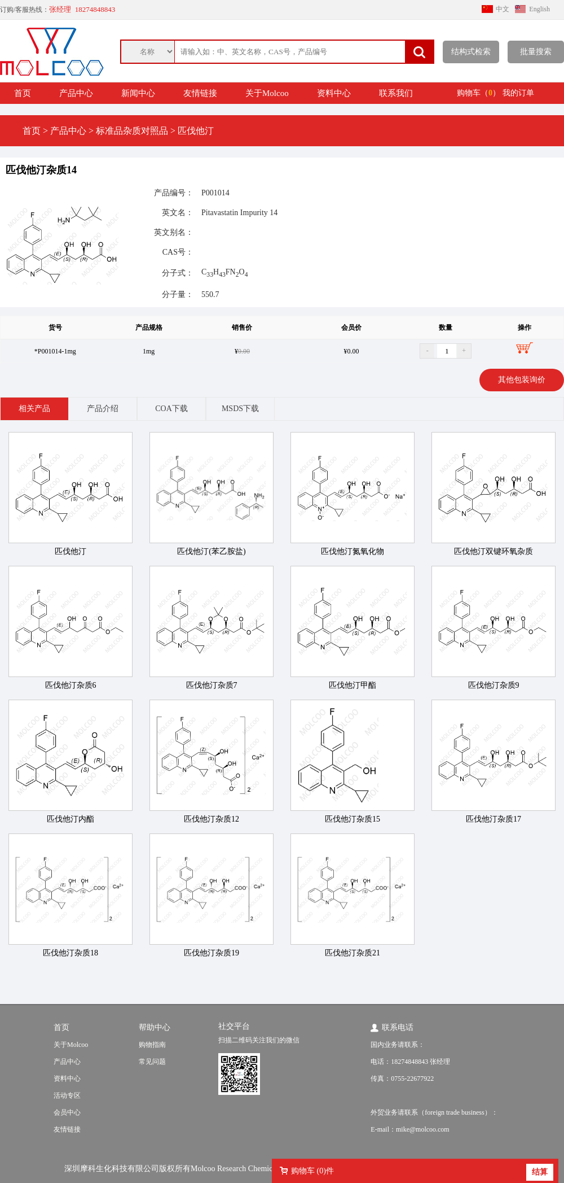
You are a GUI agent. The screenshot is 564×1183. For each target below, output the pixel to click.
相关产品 (34, 408)
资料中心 (334, 93)
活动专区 (67, 1095)
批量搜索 (536, 51)
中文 (502, 9)
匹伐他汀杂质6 (70, 685)
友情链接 (200, 93)
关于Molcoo (267, 93)
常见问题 (152, 1062)
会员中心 (67, 1112)
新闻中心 (138, 93)
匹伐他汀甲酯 (352, 685)
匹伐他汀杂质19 (211, 953)
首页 (22, 93)
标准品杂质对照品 (132, 131)
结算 (540, 1172)
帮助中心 (154, 1027)
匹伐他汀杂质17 (493, 819)
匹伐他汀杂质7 (211, 685)
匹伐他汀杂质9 (493, 685)
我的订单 (518, 93)
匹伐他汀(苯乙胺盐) (211, 551)
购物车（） (478, 93)
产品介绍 (102, 408)
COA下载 (171, 408)
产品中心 (76, 93)
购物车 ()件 (312, 1171)
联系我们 (396, 93)
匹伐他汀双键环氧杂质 (493, 551)
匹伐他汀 (196, 131)
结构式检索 (471, 51)
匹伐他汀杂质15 (352, 819)
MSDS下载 (240, 408)
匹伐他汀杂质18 (70, 953)
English (539, 9)
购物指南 (152, 1045)
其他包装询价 (521, 380)
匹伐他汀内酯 (70, 819)
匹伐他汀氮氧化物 (352, 551)
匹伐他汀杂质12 (211, 819)
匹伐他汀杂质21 (352, 953)
